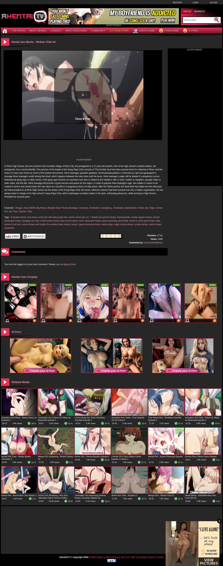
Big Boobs (41, 208)
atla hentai (123, 221)
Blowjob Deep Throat (58, 208)
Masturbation (131, 208)
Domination (94, 208)
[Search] (198, 19)
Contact (159, 557)
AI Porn (190, 31)
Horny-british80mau (153, 242)
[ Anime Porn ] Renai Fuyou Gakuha (201, 456)
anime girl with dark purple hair (52, 217)
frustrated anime (18, 217)
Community (98, 30)
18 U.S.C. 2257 (128, 557)
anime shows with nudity (34, 224)
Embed (12, 236)
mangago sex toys (30, 221)
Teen (29, 211)
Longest (56, 30)
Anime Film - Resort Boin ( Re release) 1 (19, 495)
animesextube (123, 217)
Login (195, 3)
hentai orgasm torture (142, 217)
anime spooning (109, 221)
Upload (213, 3)
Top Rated (18, 30)
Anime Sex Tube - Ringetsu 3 (124, 495)
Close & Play (82, 118)
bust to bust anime (69, 221)
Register (177, 3)
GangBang (106, 208)
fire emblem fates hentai (58, 224)
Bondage (73, 208)
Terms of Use (112, 557)
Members (199, 11)
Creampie (83, 208)
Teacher (22, 211)
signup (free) (69, 264)
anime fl (133, 221)
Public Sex (143, 208)
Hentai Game (144, 31)
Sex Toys (13, 211)
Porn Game (169, 31)
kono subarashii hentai (90, 221)
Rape (152, 208)
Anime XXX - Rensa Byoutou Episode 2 (92, 456)
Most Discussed (76, 30)
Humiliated (118, 208)
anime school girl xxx (79, 217)
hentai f (74, 224)
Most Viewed (38, 30)
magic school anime (123, 224)
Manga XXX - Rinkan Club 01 (161, 495)
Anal (26, 208)
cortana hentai (141, 224)
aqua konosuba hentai (89, 224)
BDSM (32, 208)
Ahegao (19, 208)
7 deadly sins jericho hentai (103, 217)
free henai (32, 217)
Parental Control (146, 557)
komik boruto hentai (49, 221)
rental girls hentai (146, 221)
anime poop (107, 224)
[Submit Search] (216, 20)
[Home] (5, 30)
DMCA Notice (96, 557)
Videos (187, 11)
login (58, 264)
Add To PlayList (34, 236)
